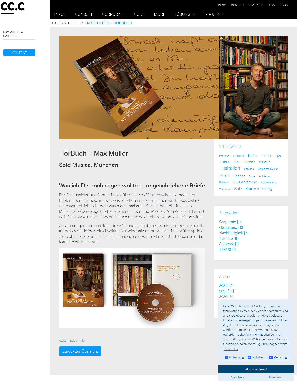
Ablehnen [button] (275, 377)
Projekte (214, 14)
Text (236, 161)
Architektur (264, 176)
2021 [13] (226, 290)
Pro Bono (224, 156)
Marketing (278, 357)
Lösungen (185, 14)
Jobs (284, 5)
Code (139, 14)
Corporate (113, 14)
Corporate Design (268, 169)
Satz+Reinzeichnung (253, 188)
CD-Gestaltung (244, 182)
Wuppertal (224, 189)
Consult (84, 14)
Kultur (253, 155)
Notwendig (234, 357)
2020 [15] (227, 296)
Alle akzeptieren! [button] (256, 369)
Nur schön (264, 162)
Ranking (249, 169)
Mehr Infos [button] (231, 349)
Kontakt (255, 5)
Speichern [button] (237, 377)
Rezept (239, 175)
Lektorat (238, 155)
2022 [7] (226, 285)
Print (224, 175)
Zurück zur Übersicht (80, 351)
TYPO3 (60, 14)
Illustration (229, 167)
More (159, 14)
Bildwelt (223, 182)
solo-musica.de (72, 340)
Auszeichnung (268, 182)
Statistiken (257, 357)
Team (271, 5)
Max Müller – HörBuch (13, 34)
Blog (222, 5)
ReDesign (249, 162)
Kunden (237, 5)
